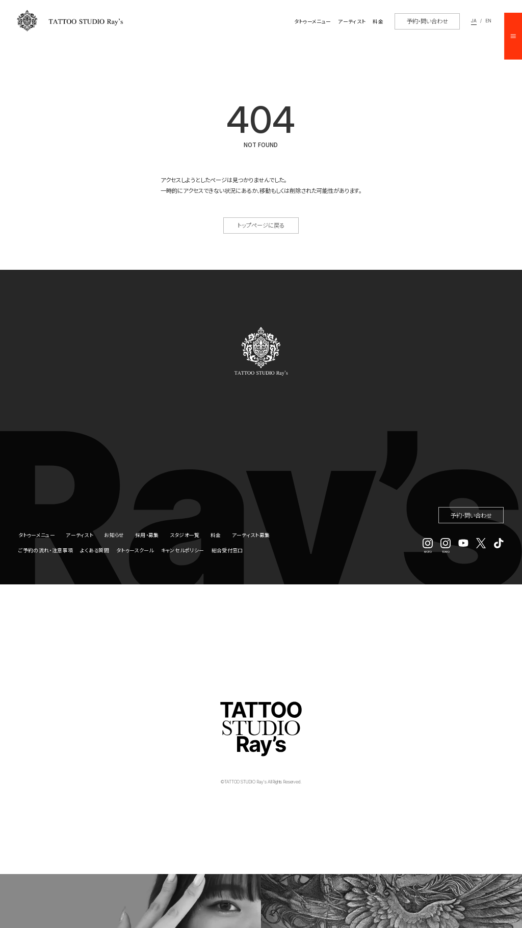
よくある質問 (94, 550)
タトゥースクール (134, 550)
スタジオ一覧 (185, 535)
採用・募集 (147, 535)
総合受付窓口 (227, 550)
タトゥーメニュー (36, 535)
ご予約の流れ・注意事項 (45, 550)
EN (488, 21)
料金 (216, 535)
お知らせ (114, 535)
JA (474, 21)
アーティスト (79, 535)
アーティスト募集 (251, 535)
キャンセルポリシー (182, 550)
